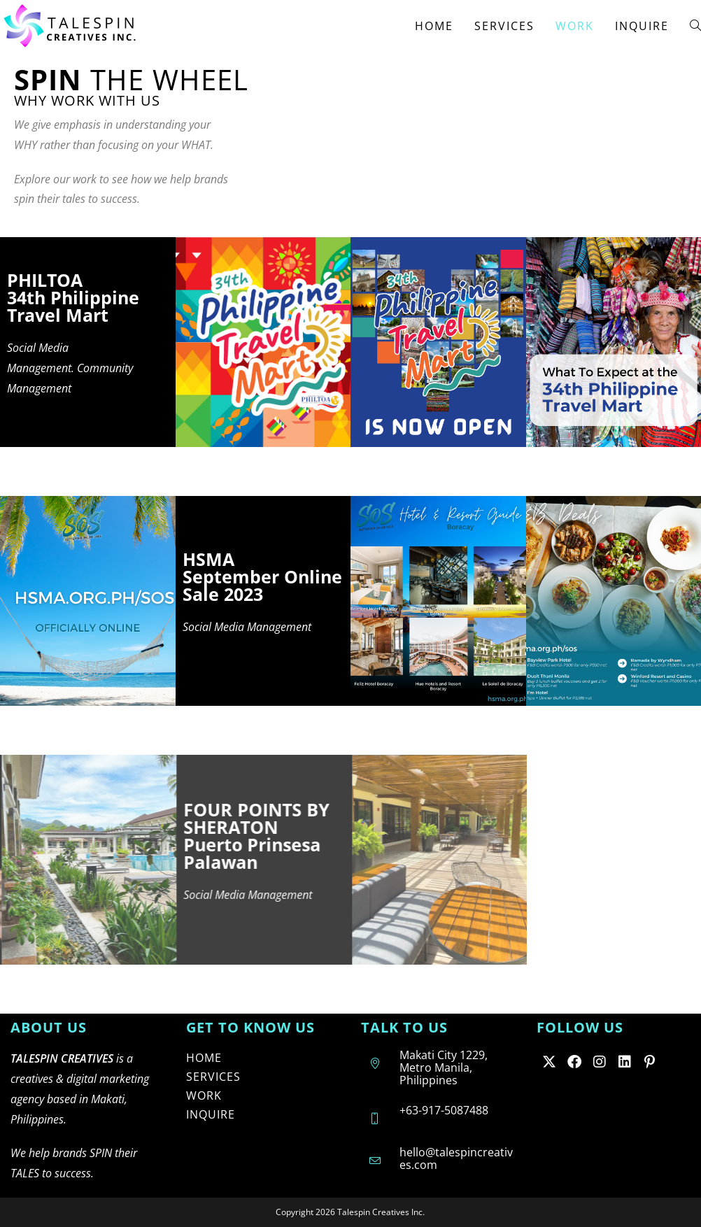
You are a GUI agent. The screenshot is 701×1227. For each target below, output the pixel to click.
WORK (204, 1095)
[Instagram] (599, 1061)
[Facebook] (574, 1061)
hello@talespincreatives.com (456, 1158)
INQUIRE (210, 1114)
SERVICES (213, 1076)
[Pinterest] (649, 1061)
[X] (549, 1061)
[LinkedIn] (624, 1061)
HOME (204, 1057)
